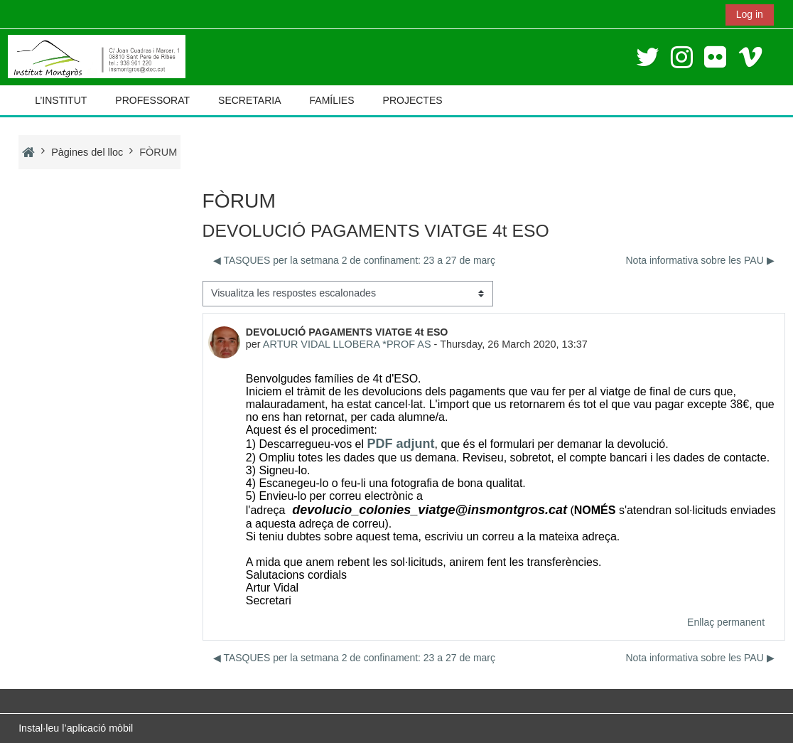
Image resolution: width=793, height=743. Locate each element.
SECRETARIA (249, 100)
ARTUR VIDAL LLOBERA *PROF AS (347, 344)
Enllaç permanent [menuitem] (726, 622)
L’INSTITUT (61, 100)
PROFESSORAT (152, 100)
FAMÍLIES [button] (332, 100)
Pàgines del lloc (87, 152)
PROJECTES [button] (413, 100)
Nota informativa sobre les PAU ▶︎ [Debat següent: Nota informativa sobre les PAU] (699, 260)
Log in (749, 14)
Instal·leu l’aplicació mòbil (75, 728)
